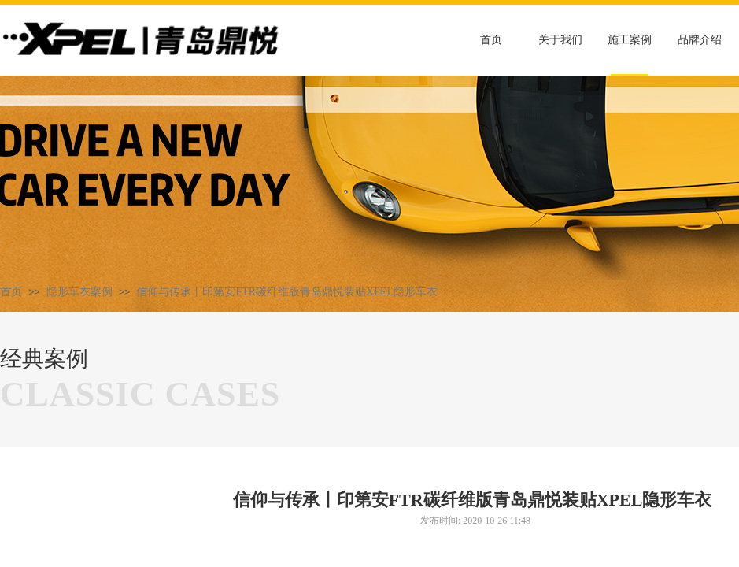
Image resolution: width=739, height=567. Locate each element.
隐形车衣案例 (79, 292)
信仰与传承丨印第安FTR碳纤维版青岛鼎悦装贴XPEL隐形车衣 (287, 292)
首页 (11, 292)
